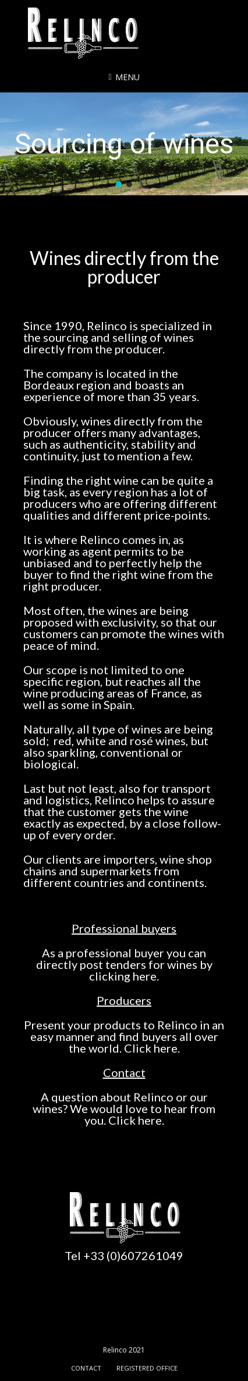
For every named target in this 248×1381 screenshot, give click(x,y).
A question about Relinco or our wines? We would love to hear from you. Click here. (124, 1108)
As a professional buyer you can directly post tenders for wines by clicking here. (124, 964)
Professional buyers (124, 928)
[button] (119, 184)
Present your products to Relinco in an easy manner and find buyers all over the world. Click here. (124, 1036)
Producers (124, 1000)
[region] (124, 144)
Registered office (147, 1368)
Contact (124, 1072)
